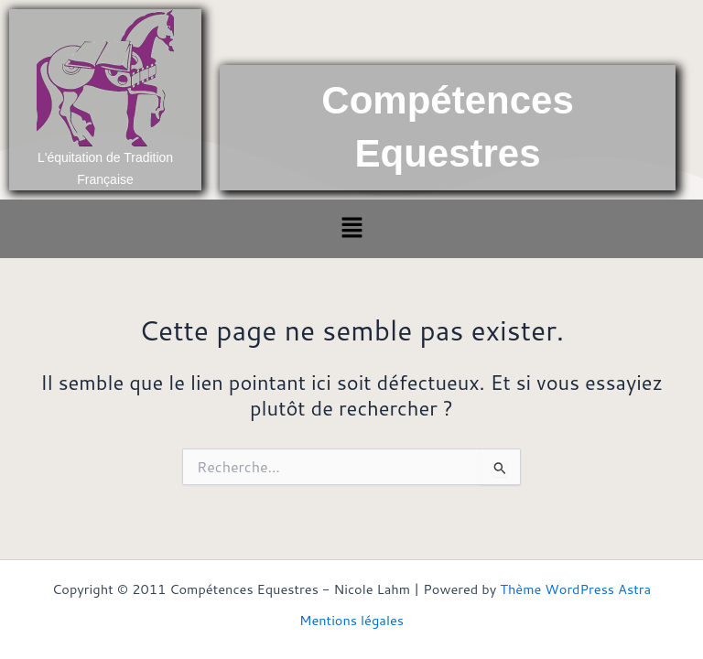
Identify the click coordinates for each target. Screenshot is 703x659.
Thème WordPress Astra (575, 589)
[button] (351, 228)
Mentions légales (351, 620)
